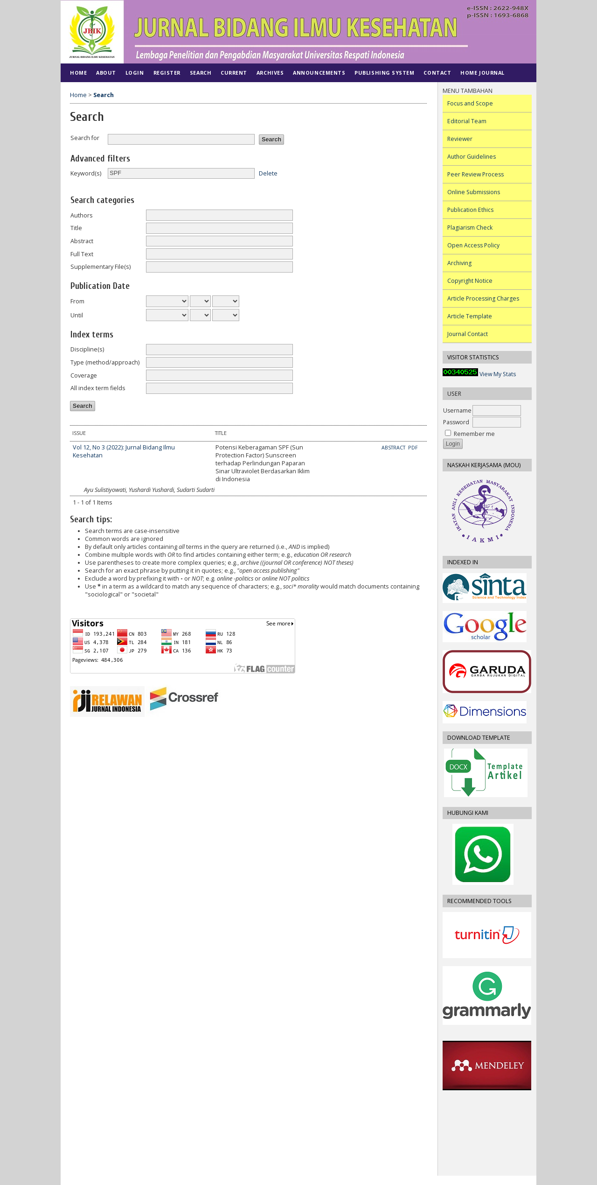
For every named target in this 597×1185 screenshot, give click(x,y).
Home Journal (482, 72)
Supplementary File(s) (100, 267)
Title (76, 228)
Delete (268, 173)
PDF (413, 447)
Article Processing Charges (483, 298)
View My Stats (497, 374)
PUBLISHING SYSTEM (384, 72)
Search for (84, 138)
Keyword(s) (85, 173)
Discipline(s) (87, 349)
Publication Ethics (470, 210)
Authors (81, 215)
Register (166, 72)
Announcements (319, 72)
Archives (270, 72)
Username (457, 410)
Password (456, 422)
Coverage (83, 375)
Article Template (469, 316)
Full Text (81, 254)
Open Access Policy (473, 245)
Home (78, 72)
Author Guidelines (471, 157)
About (106, 72)
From (77, 301)
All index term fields (97, 388)
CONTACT (437, 72)
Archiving (459, 263)
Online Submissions (473, 192)
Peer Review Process (475, 174)
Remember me (474, 434)
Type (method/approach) (104, 362)
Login (134, 72)
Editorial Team (466, 121)
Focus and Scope (470, 103)
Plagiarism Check (470, 227)
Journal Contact (467, 334)
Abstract (81, 241)
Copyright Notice (470, 281)
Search (200, 72)
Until (76, 315)
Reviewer (459, 139)
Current (234, 72)
